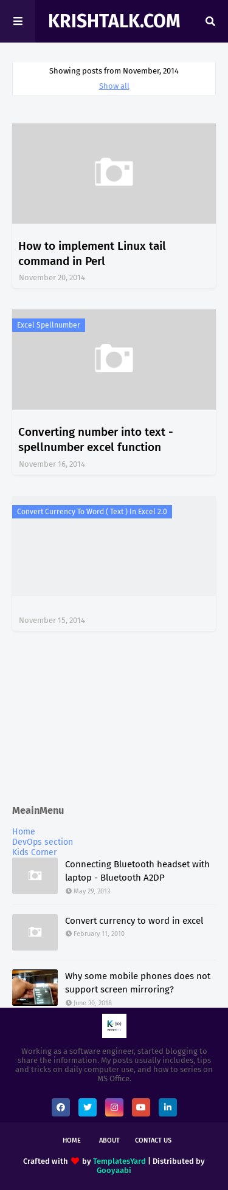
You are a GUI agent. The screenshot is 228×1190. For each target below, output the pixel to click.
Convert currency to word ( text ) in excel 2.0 (92, 511)
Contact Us (153, 1140)
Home (23, 832)
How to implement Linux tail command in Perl (92, 253)
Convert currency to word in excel (134, 920)
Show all (114, 86)
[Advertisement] (114, 719)
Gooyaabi (114, 1170)
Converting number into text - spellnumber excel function (95, 439)
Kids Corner (34, 852)
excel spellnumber (48, 325)
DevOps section (42, 842)
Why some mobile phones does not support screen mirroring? (137, 983)
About (109, 1140)
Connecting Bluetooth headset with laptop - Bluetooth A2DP (137, 871)
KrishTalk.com (114, 21)
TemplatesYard (119, 1161)
